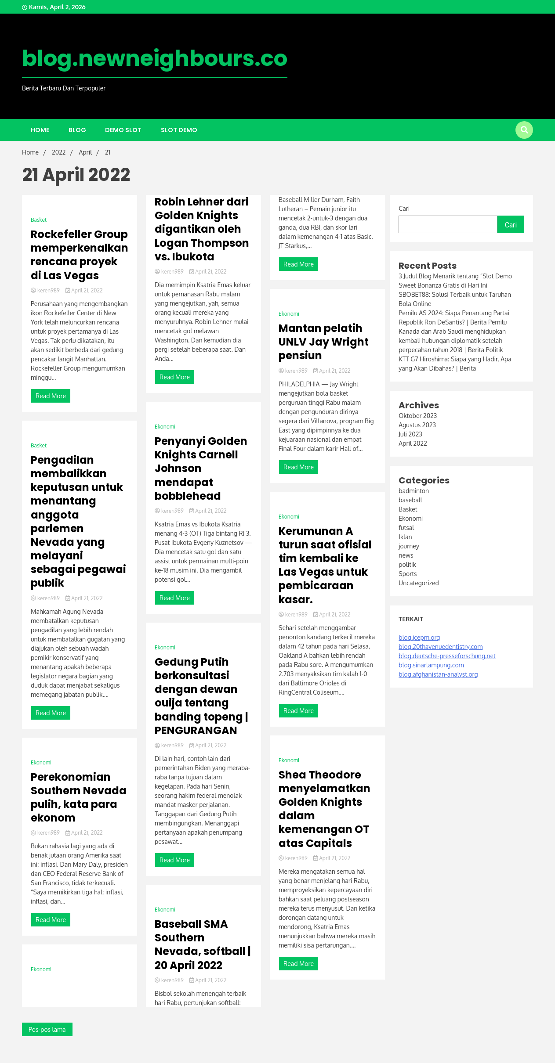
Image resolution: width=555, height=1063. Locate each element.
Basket (39, 219)
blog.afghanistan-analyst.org (438, 674)
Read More (51, 396)
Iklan (405, 537)
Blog (77, 130)
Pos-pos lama (47, 1029)
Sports (408, 573)
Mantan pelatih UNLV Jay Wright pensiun (324, 342)
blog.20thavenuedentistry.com (440, 646)
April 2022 (413, 443)
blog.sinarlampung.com (431, 665)
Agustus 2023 (417, 425)
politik (407, 564)
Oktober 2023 (418, 415)
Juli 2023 (410, 434)
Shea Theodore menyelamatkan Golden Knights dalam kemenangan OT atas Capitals (324, 809)
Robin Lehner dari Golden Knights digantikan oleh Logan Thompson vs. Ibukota (202, 229)
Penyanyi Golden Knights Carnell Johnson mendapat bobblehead (201, 468)
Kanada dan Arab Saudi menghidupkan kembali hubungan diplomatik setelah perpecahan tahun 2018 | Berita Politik (452, 340)
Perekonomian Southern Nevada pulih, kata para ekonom (79, 797)
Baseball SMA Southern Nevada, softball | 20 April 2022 (203, 944)
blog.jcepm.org (419, 637)
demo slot (123, 130)
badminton (414, 490)
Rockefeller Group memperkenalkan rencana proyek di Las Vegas (79, 254)
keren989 (46, 290)
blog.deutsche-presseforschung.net (447, 655)
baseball (410, 500)
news (406, 555)
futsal (406, 527)
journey (409, 546)
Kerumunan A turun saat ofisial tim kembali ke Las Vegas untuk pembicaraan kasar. (325, 565)
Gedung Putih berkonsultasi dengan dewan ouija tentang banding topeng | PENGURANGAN (201, 696)
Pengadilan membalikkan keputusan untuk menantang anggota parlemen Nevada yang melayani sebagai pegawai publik (78, 521)
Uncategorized (419, 583)
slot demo (179, 130)
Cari (404, 208)
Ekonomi (41, 762)
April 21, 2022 (84, 290)
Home (40, 130)
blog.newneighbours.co (154, 58)
